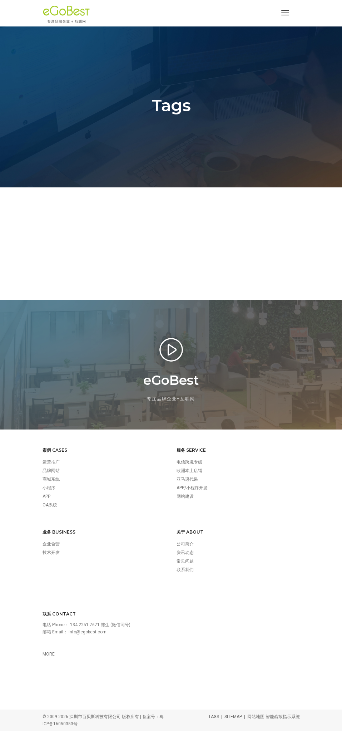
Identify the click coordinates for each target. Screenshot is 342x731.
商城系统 (51, 479)
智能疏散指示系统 (283, 716)
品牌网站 (51, 470)
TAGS (213, 716)
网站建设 (185, 496)
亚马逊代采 (187, 479)
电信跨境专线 (189, 462)
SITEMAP (233, 716)
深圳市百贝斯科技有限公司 (95, 716)
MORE (49, 654)
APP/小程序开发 (192, 487)
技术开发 (51, 552)
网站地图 (255, 716)
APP (46, 496)
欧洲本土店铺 (189, 470)
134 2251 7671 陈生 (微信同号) (100, 624)
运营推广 (51, 462)
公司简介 (185, 543)
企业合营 (51, 543)
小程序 (49, 487)
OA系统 (50, 504)
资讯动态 (185, 552)
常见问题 (185, 561)
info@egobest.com (87, 631)
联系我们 (185, 569)
